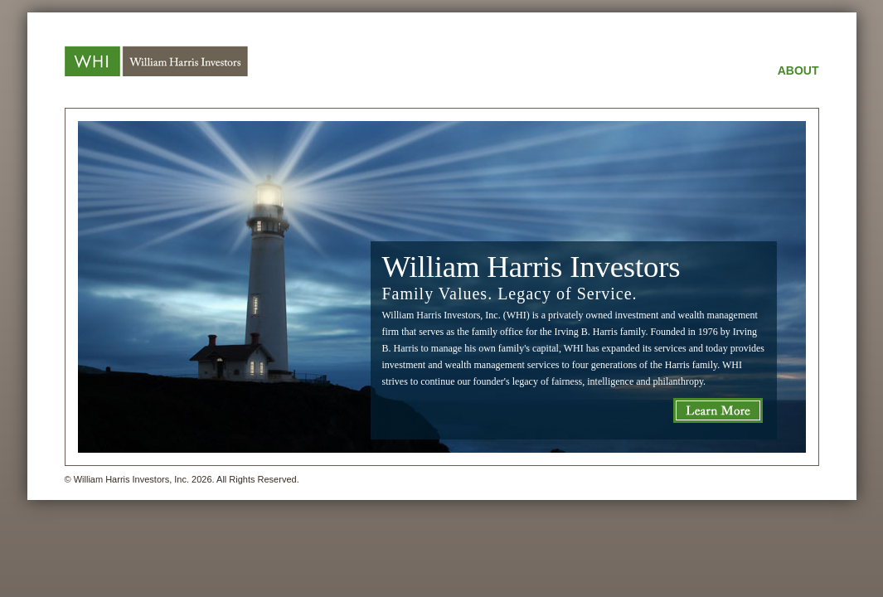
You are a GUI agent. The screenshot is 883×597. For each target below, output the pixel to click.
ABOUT (798, 70)
